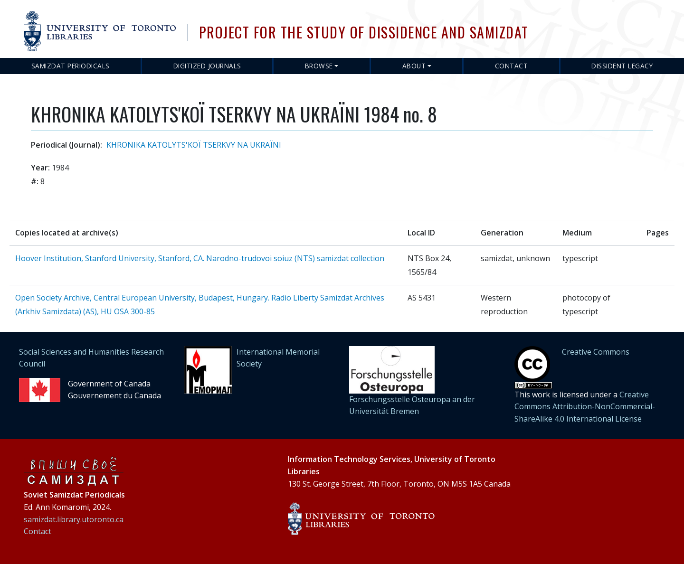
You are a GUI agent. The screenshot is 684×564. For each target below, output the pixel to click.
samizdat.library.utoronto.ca (74, 519)
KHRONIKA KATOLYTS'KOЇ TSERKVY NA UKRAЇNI (193, 145)
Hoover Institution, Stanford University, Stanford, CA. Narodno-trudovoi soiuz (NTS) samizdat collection (199, 258)
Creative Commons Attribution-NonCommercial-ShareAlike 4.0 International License (584, 406)
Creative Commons (595, 352)
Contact (511, 65)
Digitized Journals (207, 65)
